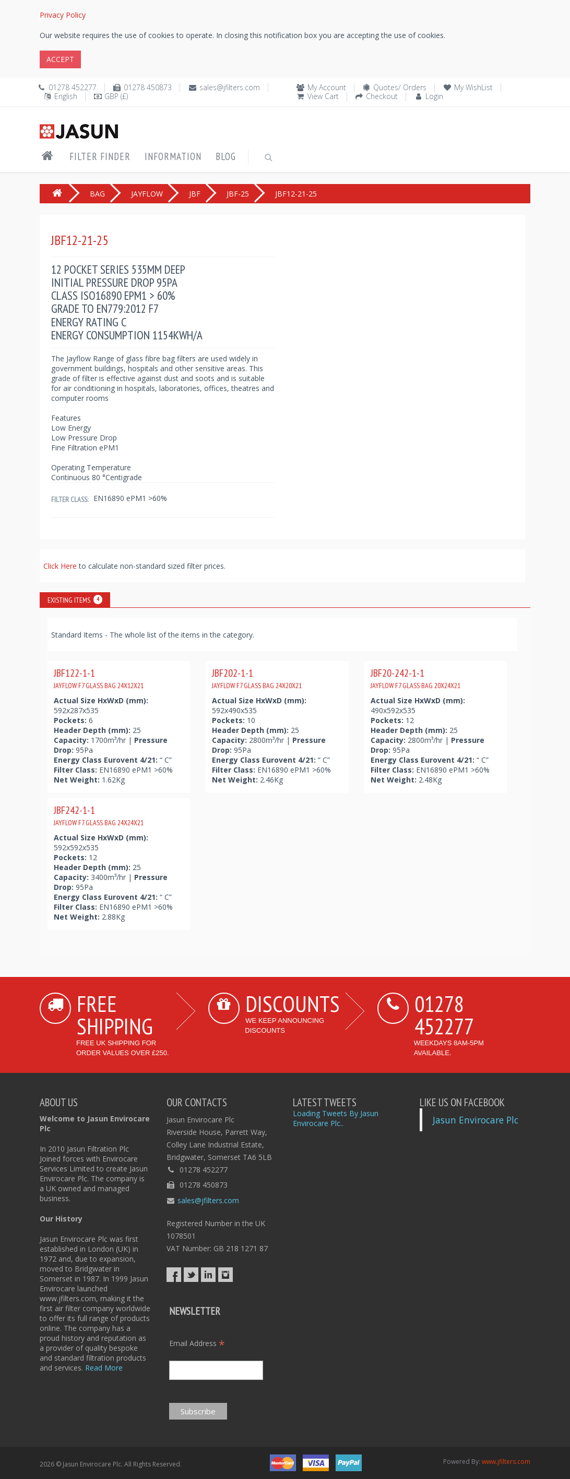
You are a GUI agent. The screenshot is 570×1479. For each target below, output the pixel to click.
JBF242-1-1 (99, 815)
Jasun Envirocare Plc (475, 1120)
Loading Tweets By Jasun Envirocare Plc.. (335, 1118)
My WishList (473, 87)
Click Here (61, 566)
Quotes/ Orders (399, 87)
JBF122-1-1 (99, 678)
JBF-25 (238, 194)
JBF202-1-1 (257, 678)
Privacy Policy (63, 15)
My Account (326, 87)
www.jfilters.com (506, 1461)
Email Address (197, 1343)
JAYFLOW (147, 194)
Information (173, 156)
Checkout (382, 96)
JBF (194, 194)
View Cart (323, 96)
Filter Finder (99, 156)
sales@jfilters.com (229, 87)
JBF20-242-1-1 (415, 678)
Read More (104, 1368)
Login (434, 96)
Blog (226, 156)
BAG (97, 194)
